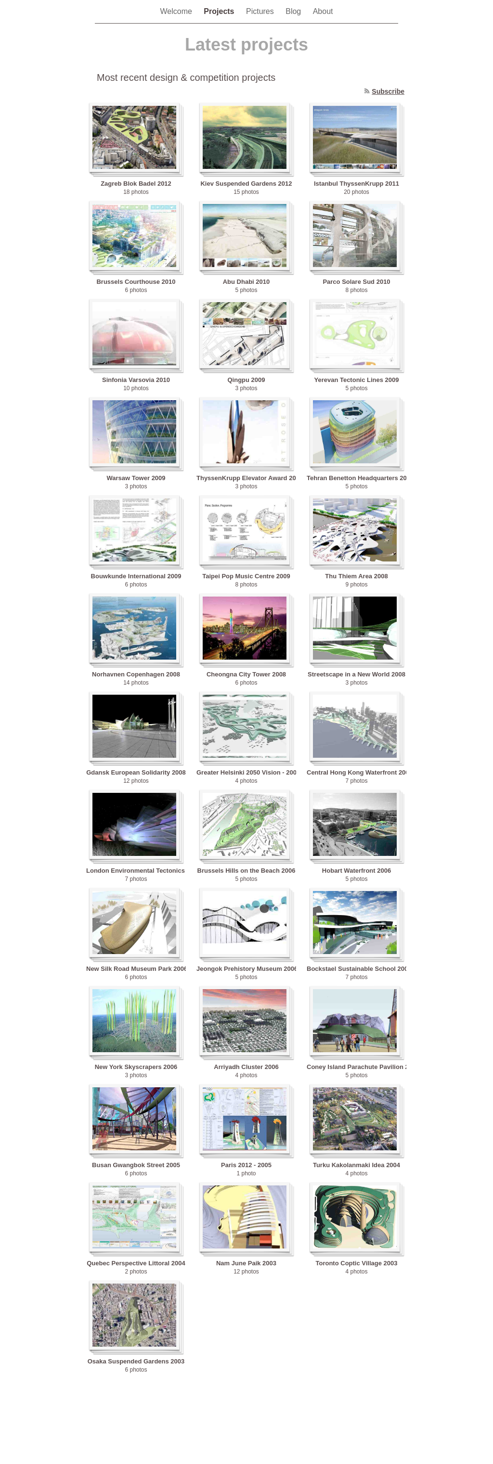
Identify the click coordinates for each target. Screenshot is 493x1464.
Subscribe (388, 91)
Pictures (261, 11)
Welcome (177, 11)
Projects (220, 11)
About (323, 11)
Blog (294, 11)
